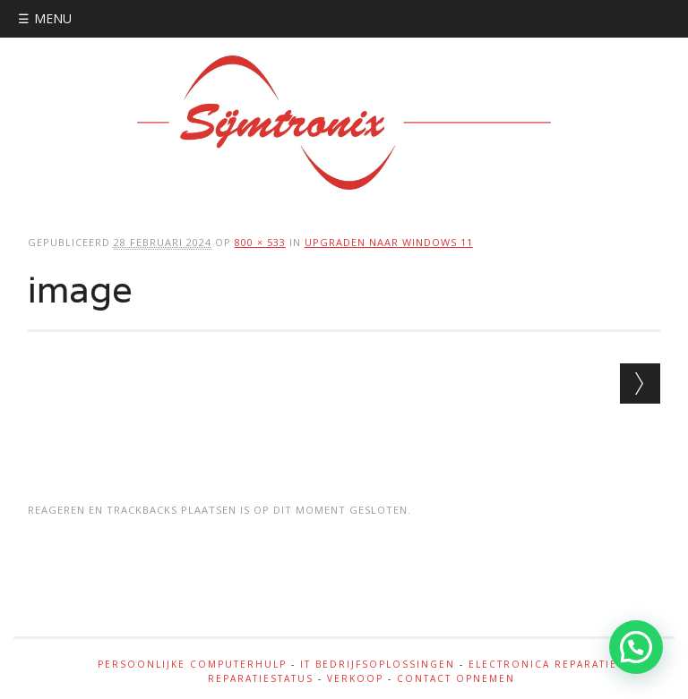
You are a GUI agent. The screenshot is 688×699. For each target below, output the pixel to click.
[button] (636, 647)
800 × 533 (260, 242)
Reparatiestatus (261, 678)
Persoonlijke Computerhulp (192, 664)
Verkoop (355, 678)
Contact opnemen (456, 678)
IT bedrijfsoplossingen (377, 664)
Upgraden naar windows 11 (389, 242)
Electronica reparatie (543, 664)
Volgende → (640, 383)
